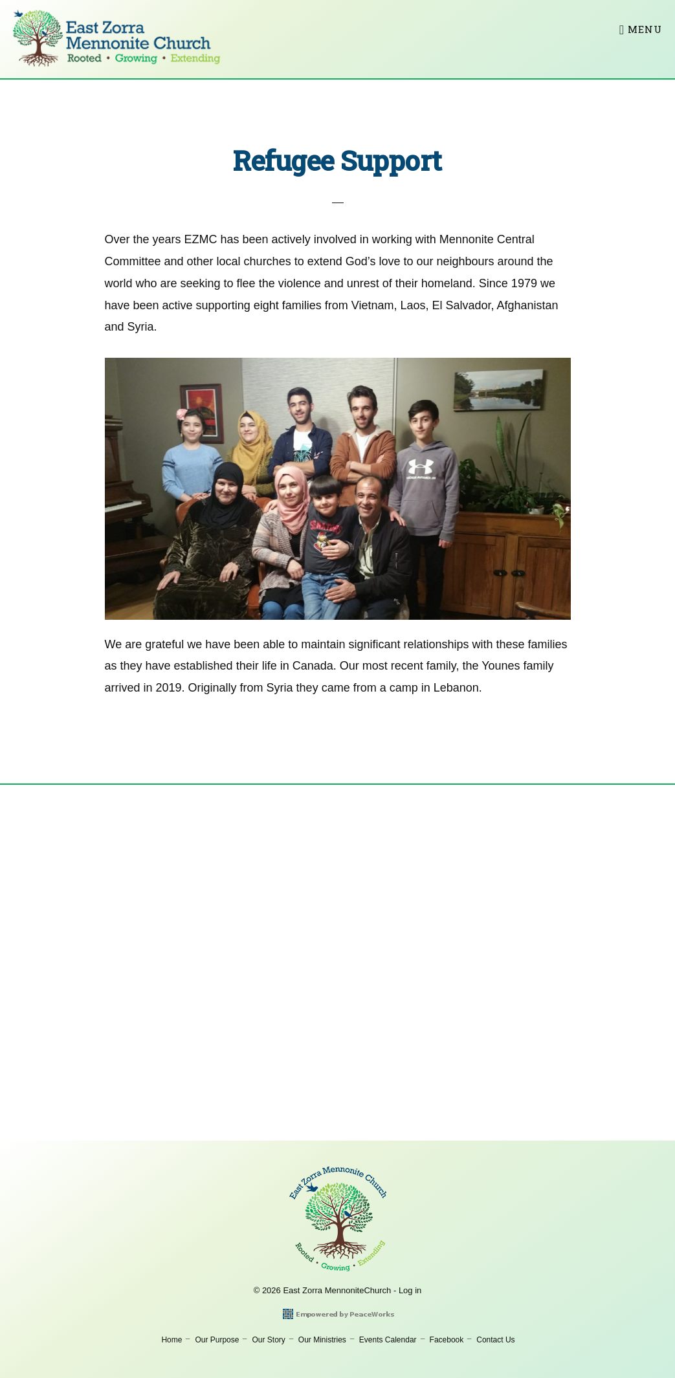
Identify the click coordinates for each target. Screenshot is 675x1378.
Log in (410, 1290)
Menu (645, 29)
